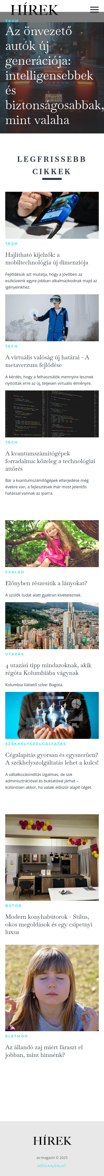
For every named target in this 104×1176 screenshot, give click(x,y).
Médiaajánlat (52, 1165)
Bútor (13, 905)
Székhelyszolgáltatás (35, 744)
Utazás (14, 654)
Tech (12, 21)
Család (14, 572)
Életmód (16, 1036)
